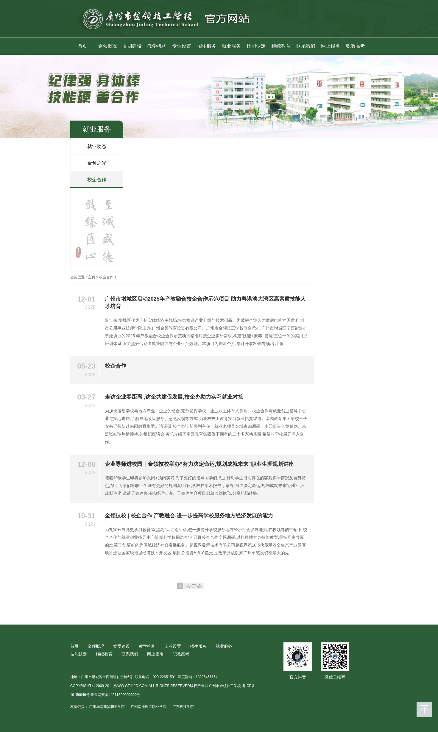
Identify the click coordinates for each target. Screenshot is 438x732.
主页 (91, 277)
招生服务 (206, 46)
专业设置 (181, 46)
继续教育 (281, 46)
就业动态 (96, 146)
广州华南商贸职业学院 (107, 707)
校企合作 (96, 179)
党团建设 (132, 46)
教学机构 (156, 46)
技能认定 (256, 46)
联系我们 (305, 46)
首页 (82, 46)
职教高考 (355, 46)
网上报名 (330, 46)
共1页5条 (194, 586)
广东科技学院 (183, 707)
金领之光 (96, 163)
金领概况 (107, 46)
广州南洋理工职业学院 (148, 707)
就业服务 (231, 46)
